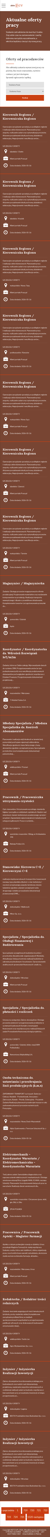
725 (22, 1517)
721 (39, 1510)
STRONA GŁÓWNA (13, 1532)
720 (32, 1510)
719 (25, 1510)
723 (9, 1517)
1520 (30, 1517)
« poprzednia (7, 1510)
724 (16, 1517)
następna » (39, 1517)
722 (45, 1510)
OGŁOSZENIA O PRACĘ (31, 1534)
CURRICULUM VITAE (31, 1532)
